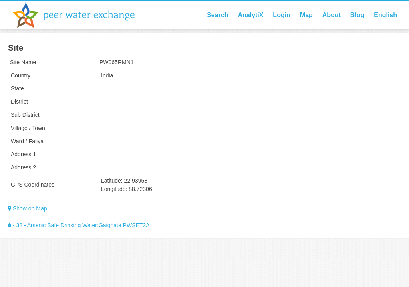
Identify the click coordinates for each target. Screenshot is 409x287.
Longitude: (114, 189)
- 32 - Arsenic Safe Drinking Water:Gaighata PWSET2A (79, 225)
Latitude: (112, 180)
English (385, 15)
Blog (357, 15)
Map (306, 15)
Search (217, 15)
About (331, 15)
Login (281, 15)
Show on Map (27, 208)
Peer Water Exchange (80, 15)
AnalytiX (250, 15)
